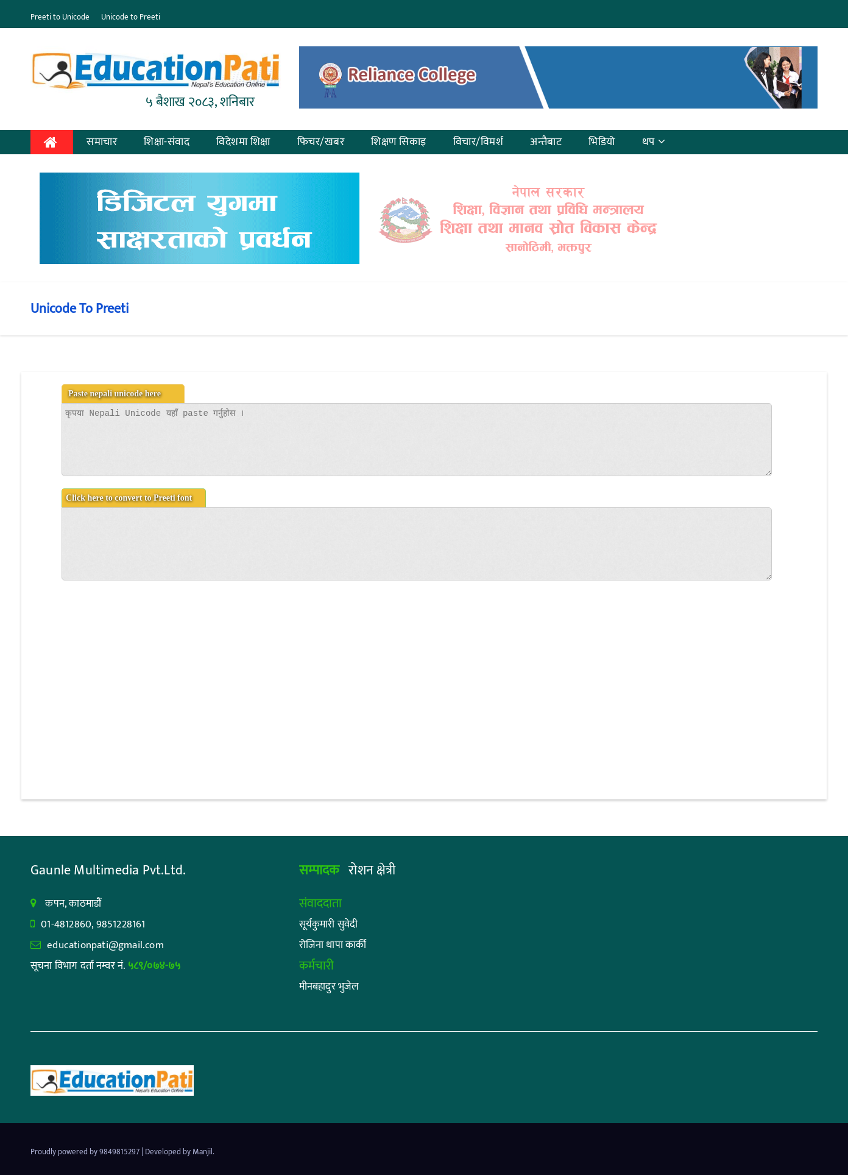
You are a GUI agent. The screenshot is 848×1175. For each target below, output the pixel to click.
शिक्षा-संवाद (166, 142)
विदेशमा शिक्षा (243, 142)
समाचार (102, 142)
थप (654, 142)
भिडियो (601, 142)
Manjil (203, 1152)
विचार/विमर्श (478, 142)
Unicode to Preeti (130, 17)
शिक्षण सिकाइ (398, 142)
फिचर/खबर (321, 142)
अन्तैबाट (546, 142)
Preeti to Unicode (60, 17)
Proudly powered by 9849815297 (85, 1152)
